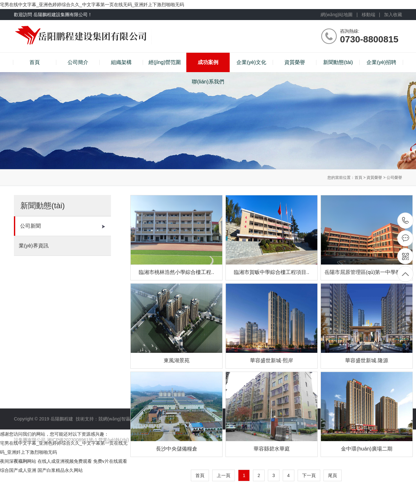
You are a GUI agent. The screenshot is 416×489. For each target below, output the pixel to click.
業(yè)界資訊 (62, 246)
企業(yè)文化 (251, 62)
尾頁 (332, 475)
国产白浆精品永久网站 (60, 470)
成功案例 (208, 62)
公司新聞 (62, 226)
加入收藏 (393, 14)
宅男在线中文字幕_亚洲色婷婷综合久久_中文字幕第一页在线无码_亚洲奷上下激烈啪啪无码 (92, 4)
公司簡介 (78, 62)
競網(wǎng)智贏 (114, 418)
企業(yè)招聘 (381, 62)
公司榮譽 (394, 177)
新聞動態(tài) (338, 62)
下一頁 (309, 475)
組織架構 (121, 62)
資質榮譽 (294, 62)
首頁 (34, 62)
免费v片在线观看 (110, 461)
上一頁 (223, 475)
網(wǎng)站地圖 (337, 14)
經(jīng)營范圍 (164, 62)
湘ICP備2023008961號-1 (73, 439)
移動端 (368, 14)
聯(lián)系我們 (208, 81)
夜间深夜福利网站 (18, 461)
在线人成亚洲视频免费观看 (65, 461)
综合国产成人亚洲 (18, 470)
